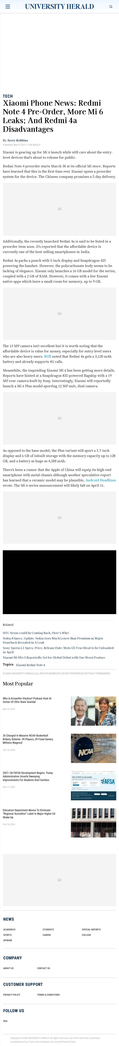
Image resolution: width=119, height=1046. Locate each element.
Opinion (7, 940)
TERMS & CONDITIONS (48, 994)
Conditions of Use (48, 1041)
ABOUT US (8, 968)
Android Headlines (101, 480)
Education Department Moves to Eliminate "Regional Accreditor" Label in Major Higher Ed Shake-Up (29, 813)
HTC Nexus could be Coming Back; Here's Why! (36, 633)
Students (48, 929)
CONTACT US (43, 968)
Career (47, 935)
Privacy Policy (69, 1041)
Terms (32, 1041)
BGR (47, 356)
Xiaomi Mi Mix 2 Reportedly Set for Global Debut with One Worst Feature (54, 657)
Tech (8, 96)
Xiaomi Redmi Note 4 (30, 665)
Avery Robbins (17, 140)
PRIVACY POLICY (11, 994)
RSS (5, 1021)
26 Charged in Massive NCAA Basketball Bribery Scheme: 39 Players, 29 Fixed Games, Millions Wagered (28, 739)
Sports (7, 935)
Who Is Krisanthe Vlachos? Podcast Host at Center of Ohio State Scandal (27, 700)
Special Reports (91, 929)
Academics (9, 929)
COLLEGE (86, 935)
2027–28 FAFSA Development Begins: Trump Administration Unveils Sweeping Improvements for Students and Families (28, 776)
